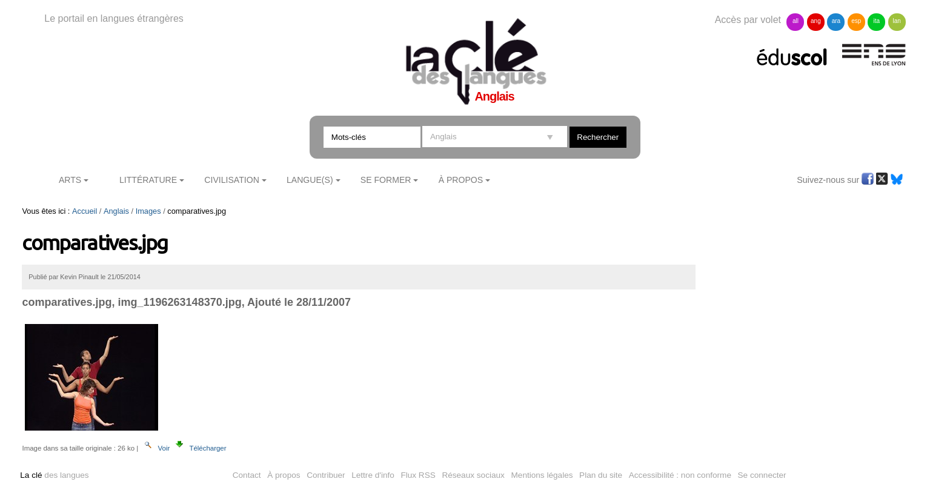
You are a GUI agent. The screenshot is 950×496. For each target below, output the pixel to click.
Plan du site (600, 475)
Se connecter (762, 475)
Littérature (148, 180)
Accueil (84, 211)
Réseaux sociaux (473, 475)
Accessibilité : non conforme (680, 475)
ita (876, 21)
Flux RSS (417, 475)
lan (897, 21)
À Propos (461, 180)
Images (148, 211)
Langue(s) (310, 180)
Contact (247, 475)
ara (836, 21)
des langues (54, 475)
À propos (283, 475)
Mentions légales (542, 475)
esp (856, 21)
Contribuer (326, 475)
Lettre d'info (372, 475)
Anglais (116, 211)
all (795, 21)
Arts (70, 180)
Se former (385, 180)
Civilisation (231, 180)
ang (816, 21)
